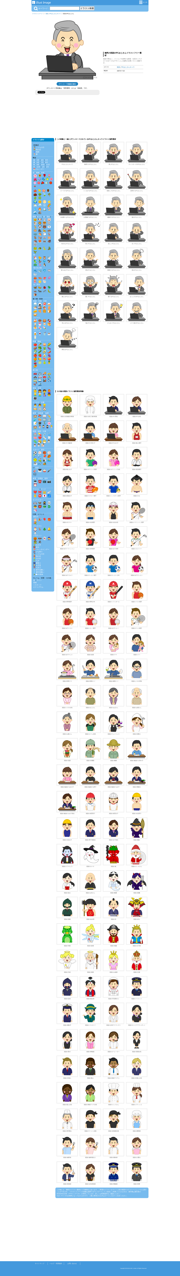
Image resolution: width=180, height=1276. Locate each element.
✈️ (49, 380)
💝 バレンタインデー (41, 549)
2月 (47, 167)
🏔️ (44, 209)
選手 (42, 450)
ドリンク (36, 331)
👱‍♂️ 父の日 (37, 558)
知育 (47, 413)
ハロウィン (37, 535)
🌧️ (40, 205)
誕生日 (35, 516)
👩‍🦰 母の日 (37, 556)
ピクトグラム (38, 587)
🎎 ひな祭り (38, 552)
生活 (39, 388)
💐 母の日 (37, 150)
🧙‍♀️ (49, 538)
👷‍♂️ (44, 405)
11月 (48, 165)
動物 (34, 217)
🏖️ (49, 209)
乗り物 (35, 370)
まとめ (143, 2)
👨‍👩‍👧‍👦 (35, 398)
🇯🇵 (44, 495)
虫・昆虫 (36, 284)
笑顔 (47, 13)
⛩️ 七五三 (37, 568)
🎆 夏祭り (37, 563)
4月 (42, 160)
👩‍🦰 (49, 391)
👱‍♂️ (35, 394)
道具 (46, 478)
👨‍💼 (35, 405)
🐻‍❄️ (49, 227)
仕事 (42, 402)
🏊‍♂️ (49, 460)
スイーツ (36, 318)
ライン (39, 580)
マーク (43, 489)
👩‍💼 (40, 405)
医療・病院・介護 (39, 431)
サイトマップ (39, 1263)
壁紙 (35, 582)
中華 (45, 301)
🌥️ (35, 205)
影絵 (48, 217)
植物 (37, 173)
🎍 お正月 (37, 545)
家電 (34, 478)
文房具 (40, 413)
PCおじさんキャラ (55, 13)
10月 (43, 165)
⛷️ (35, 463)
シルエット (37, 585)
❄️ (44, 205)
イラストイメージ (37, 13)
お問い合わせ (72, 1263)
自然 (42, 173)
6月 (38, 162)
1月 (43, 167)
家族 (34, 388)
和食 (35, 301)
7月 (42, 162)
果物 (39, 341)
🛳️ (40, 384)
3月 (38, 160)
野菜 (34, 341)
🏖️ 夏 (35, 154)
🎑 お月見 (37, 565)
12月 (38, 167)
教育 (34, 413)
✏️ (49, 416)
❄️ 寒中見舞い (38, 570)
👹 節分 (36, 547)
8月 (46, 162)
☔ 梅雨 (36, 152)
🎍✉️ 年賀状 (38, 574)
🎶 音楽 (36, 468)
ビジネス (36, 402)
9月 (38, 165)
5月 (46, 160)
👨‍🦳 (40, 394)
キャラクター (38, 500)
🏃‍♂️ (44, 423)
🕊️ (49, 257)
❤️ (40, 438)
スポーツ (36, 450)
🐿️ (40, 237)
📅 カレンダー (38, 169)
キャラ (39, 217)
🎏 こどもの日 (38, 147)
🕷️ (40, 542)
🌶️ (49, 351)
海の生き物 (37, 268)
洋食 (40, 301)
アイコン (36, 489)
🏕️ (44, 463)
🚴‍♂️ (49, 376)
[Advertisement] (123, 32)
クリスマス (37, 526)
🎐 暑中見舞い (38, 572)
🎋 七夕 (36, 561)
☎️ (40, 481)
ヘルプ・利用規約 (56, 1263)
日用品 (40, 478)
